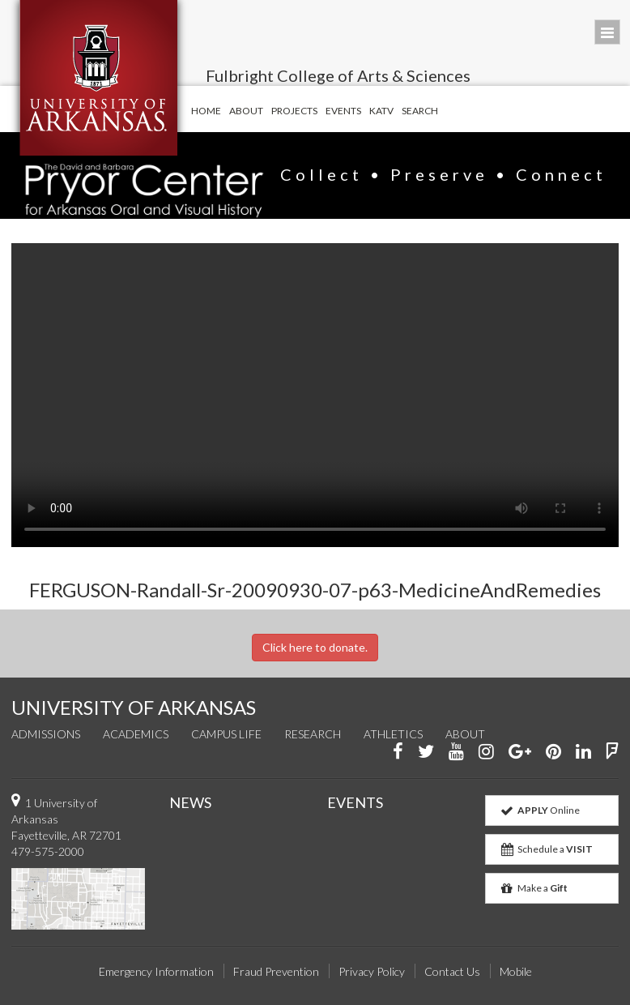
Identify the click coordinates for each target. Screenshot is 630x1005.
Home (206, 111)
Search (420, 111)
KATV (381, 111)
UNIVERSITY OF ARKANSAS (133, 707)
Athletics (393, 734)
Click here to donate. (315, 647)
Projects (294, 111)
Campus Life (226, 734)
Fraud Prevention (276, 971)
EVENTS (355, 802)
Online (539, 810)
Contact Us (452, 971)
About (246, 111)
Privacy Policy (371, 971)
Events (343, 111)
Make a (533, 888)
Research (312, 734)
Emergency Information (156, 971)
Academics (135, 734)
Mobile (516, 971)
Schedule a (546, 849)
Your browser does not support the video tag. (315, 395)
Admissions (45, 734)
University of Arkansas (98, 78)
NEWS (190, 802)
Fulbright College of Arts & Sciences (338, 75)
